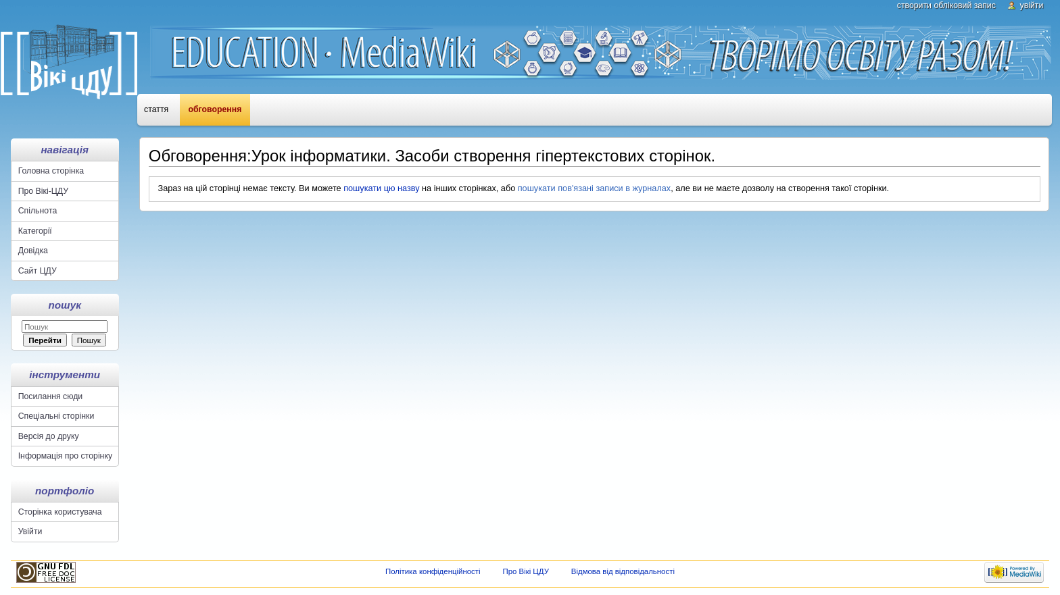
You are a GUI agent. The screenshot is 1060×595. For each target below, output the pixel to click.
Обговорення (215, 109)
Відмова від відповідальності (623, 571)
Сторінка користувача (60, 512)
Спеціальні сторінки (56, 416)
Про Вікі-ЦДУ (43, 191)
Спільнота (37, 210)
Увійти (1032, 5)
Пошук (65, 305)
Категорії (35, 231)
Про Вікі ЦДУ (525, 571)
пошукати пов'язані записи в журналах (594, 188)
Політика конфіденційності (433, 571)
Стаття (156, 109)
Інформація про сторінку (65, 456)
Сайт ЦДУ (37, 271)
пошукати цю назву (381, 188)
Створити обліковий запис (946, 5)
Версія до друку (48, 436)
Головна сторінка (51, 171)
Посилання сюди (50, 396)
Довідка (33, 250)
